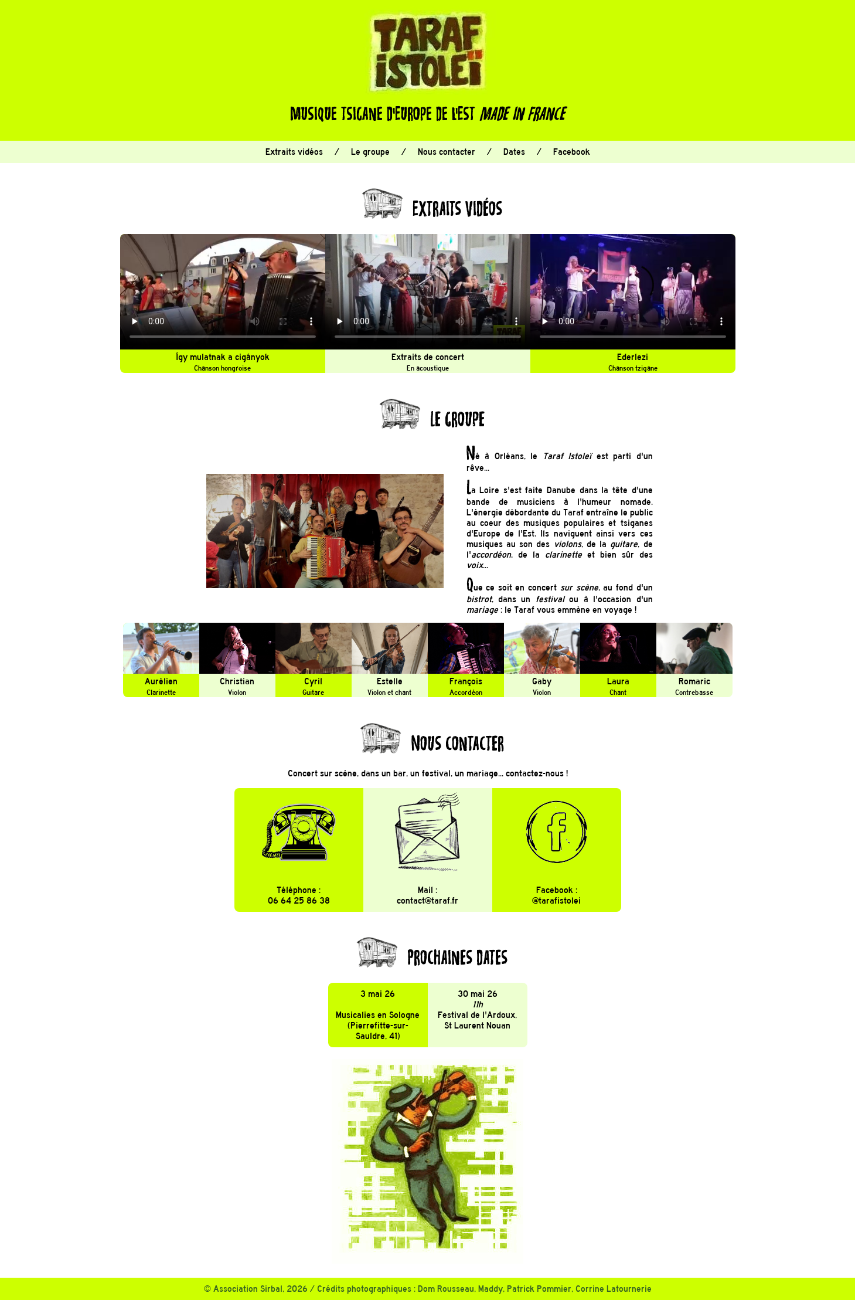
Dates (514, 152)
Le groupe (370, 152)
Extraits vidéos (294, 152)
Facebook (571, 152)
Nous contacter (446, 152)
